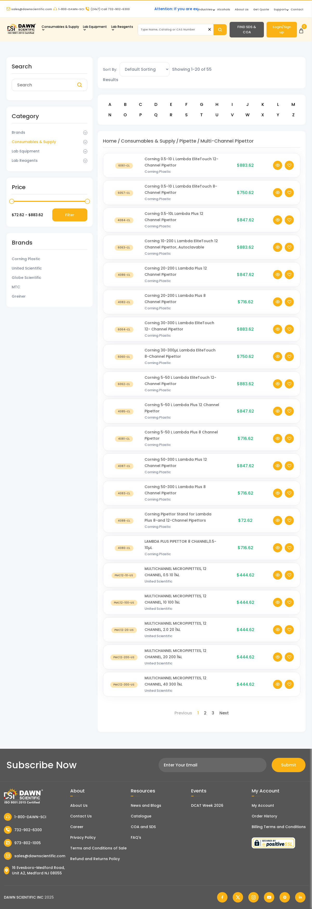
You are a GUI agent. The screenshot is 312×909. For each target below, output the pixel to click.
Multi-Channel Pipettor (227, 141)
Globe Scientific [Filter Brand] (26, 277)
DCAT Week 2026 (207, 805)
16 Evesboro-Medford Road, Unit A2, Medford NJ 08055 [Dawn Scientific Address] (34, 870)
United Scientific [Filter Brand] (27, 268)
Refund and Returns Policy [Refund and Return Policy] (95, 858)
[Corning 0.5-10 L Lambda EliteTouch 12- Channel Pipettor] (124, 166)
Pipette (187, 141)
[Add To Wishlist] (289, 166)
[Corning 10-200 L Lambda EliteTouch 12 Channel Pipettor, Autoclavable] (124, 248)
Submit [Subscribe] (288, 765)
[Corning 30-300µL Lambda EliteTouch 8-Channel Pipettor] (124, 357)
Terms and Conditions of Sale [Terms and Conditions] (98, 848)
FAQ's (136, 837)
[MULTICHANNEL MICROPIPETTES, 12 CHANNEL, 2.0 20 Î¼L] (124, 631)
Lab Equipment (95, 26)
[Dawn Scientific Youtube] (269, 897)
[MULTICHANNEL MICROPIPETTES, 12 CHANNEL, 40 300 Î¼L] (124, 685)
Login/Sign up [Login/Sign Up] (282, 29)
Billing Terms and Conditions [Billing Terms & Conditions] (279, 826)
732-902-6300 (23, 830)
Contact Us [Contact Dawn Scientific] (81, 816)
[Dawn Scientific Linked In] (300, 897)
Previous (183, 713)
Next (224, 713)
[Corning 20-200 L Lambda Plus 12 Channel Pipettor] (124, 275)
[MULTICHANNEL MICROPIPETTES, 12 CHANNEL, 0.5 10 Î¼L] (124, 576)
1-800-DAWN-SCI (68, 9)
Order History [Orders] (264, 816)
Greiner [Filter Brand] (19, 296)
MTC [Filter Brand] (16, 287)
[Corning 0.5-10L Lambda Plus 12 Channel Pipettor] (124, 221)
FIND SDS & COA (246, 29)
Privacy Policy (83, 837)
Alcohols (223, 9)
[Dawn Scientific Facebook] (222, 897)
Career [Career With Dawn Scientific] (76, 826)
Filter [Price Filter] (69, 214)
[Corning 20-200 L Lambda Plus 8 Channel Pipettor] (124, 303)
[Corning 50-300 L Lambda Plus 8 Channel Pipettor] (124, 494)
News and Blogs (146, 805)
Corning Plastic (158, 172)
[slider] (11, 201)
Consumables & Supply (60, 26)
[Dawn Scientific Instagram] (253, 897)
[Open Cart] (301, 29)
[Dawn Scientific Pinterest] (285, 897)
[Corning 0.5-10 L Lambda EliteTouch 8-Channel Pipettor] (124, 193)
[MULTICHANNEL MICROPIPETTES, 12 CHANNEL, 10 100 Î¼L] (124, 603)
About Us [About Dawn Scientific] (242, 9)
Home (110, 141)
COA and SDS (143, 826)
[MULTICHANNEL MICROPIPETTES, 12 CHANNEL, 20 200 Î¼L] (124, 658)
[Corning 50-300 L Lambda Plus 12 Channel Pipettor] (124, 467)
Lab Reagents (122, 26)
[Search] (220, 29)
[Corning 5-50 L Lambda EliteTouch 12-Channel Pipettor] (124, 385)
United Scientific (158, 582)
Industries (205, 9)
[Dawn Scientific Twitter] (238, 897)
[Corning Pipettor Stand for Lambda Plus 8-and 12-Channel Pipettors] (124, 521)
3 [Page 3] (213, 713)
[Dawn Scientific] (21, 33)
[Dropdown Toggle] (85, 133)
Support (280, 9)
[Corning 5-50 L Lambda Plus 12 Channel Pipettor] (124, 412)
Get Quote (261, 9)
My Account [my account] (263, 805)
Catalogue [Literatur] (141, 816)
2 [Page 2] (205, 713)
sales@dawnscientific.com (29, 9)
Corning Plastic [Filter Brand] (26, 258)
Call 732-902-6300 (108, 9)
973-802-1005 (22, 843)
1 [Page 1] (198, 713)
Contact (297, 9)
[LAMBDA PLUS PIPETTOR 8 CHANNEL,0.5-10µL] (124, 549)
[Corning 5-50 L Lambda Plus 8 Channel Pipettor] (124, 439)
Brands (18, 132)
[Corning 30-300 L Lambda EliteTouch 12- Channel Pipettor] (124, 330)
